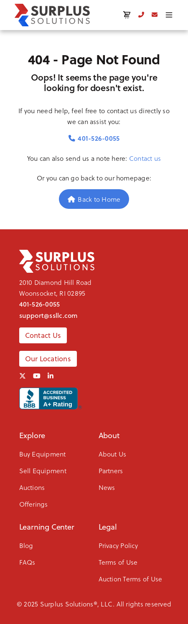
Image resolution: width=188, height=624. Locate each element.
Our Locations (48, 359)
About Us (113, 454)
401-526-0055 (94, 138)
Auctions (32, 487)
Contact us (145, 158)
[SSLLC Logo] (52, 15)
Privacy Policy (118, 545)
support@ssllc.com (48, 315)
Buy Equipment (42, 454)
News (107, 487)
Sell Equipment (42, 470)
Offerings (33, 504)
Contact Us (43, 335)
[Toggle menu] (169, 14)
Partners (111, 470)
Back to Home (94, 199)
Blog (26, 545)
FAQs (27, 562)
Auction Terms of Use (131, 578)
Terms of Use (118, 562)
